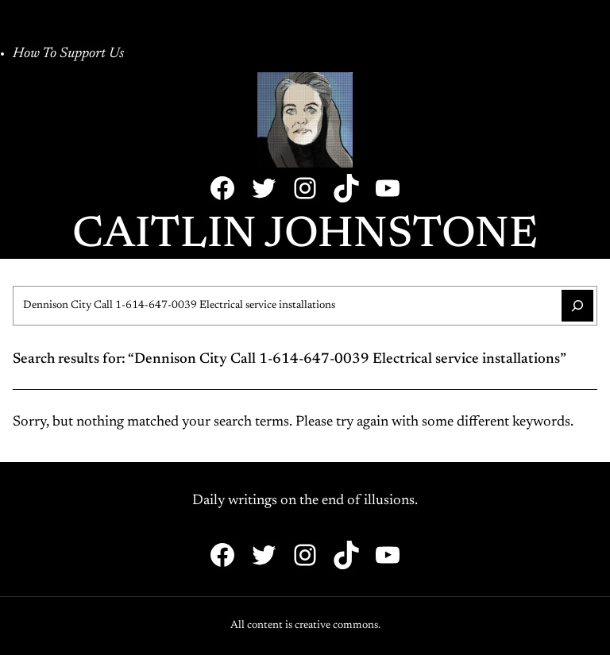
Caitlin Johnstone (305, 236)
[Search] (577, 306)
